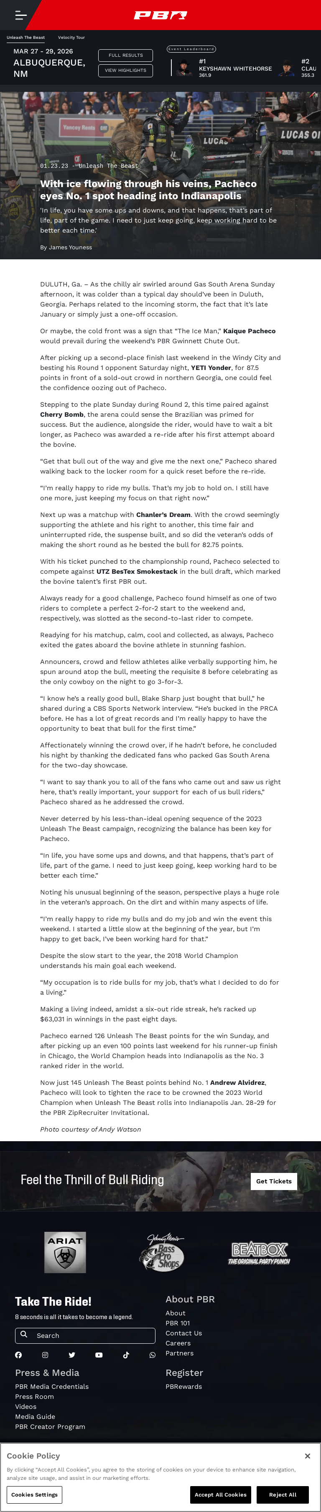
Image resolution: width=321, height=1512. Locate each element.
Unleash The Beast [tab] (26, 37)
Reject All (282, 1495)
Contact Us (184, 1333)
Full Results (126, 55)
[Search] (93, 1335)
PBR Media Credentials (52, 1386)
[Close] (307, 1456)
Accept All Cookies (221, 1495)
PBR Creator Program (50, 1427)
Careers (178, 1343)
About (176, 1313)
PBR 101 (178, 1323)
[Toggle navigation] (21, 15)
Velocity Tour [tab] (71, 37)
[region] (160, 1477)
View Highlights (125, 70)
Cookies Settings (34, 1495)
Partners (180, 1353)
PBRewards (184, 1386)
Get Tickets (274, 1181)
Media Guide (35, 1417)
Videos (25, 1407)
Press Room (34, 1397)
